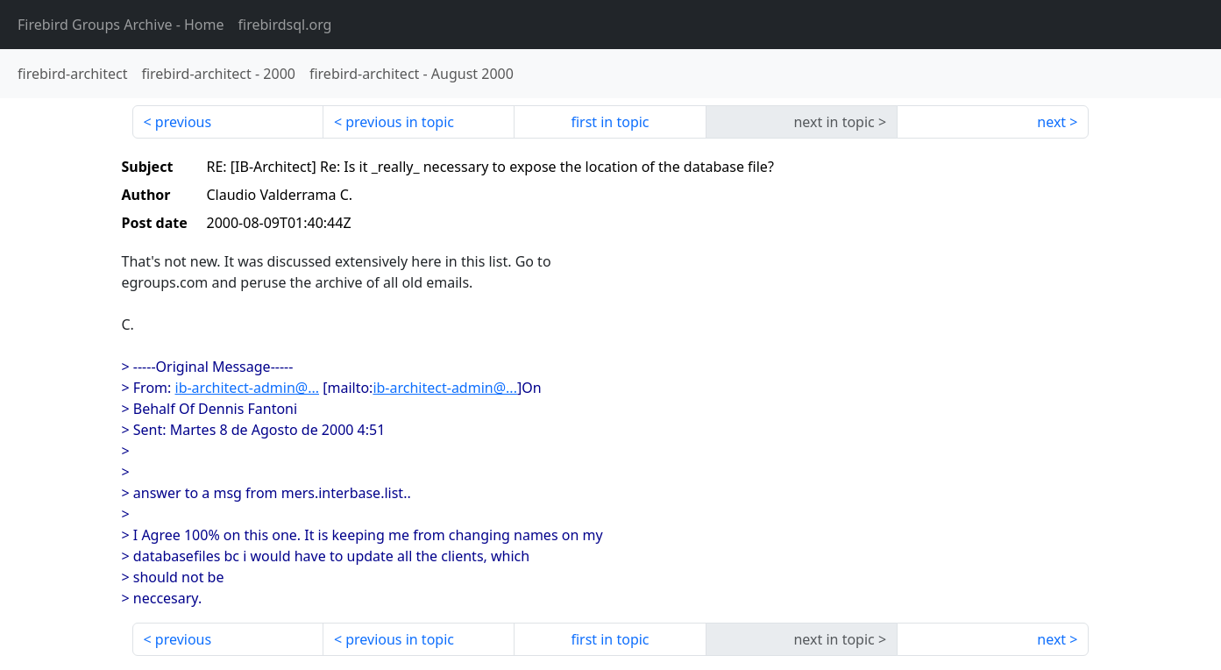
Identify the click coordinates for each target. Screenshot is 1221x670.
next (1051, 122)
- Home (121, 24)
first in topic (610, 122)
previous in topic (399, 122)
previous (183, 122)
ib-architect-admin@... (247, 387)
